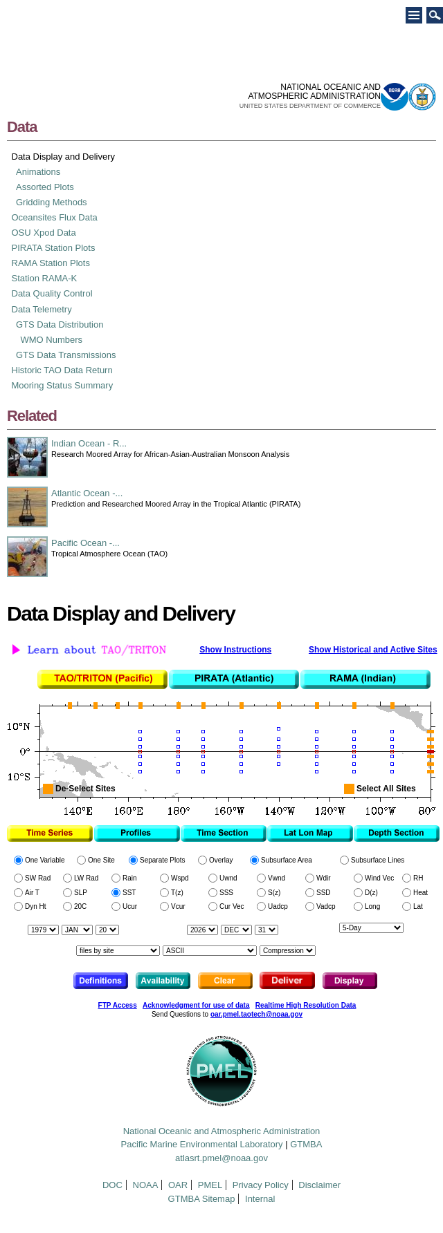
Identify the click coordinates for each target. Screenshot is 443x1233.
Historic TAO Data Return (62, 370)
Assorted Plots (45, 187)
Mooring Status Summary (63, 385)
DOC (112, 1185)
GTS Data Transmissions (66, 355)
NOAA (146, 1185)
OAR (178, 1185)
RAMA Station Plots (51, 263)
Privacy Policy (261, 1185)
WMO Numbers (52, 340)
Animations (38, 172)
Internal (260, 1199)
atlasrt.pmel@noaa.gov (221, 1158)
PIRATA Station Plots (54, 248)
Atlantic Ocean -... (87, 493)
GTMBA (306, 1144)
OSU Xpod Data (44, 232)
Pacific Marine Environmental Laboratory (202, 1144)
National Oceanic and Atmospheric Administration (221, 1131)
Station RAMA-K (45, 278)
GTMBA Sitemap (201, 1199)
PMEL (210, 1185)
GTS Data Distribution (59, 324)
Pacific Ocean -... (85, 543)
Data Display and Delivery (64, 156)
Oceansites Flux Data (55, 217)
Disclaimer (319, 1185)
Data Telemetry (42, 309)
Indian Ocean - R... (89, 443)
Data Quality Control (52, 293)
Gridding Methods (51, 202)
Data (22, 126)
